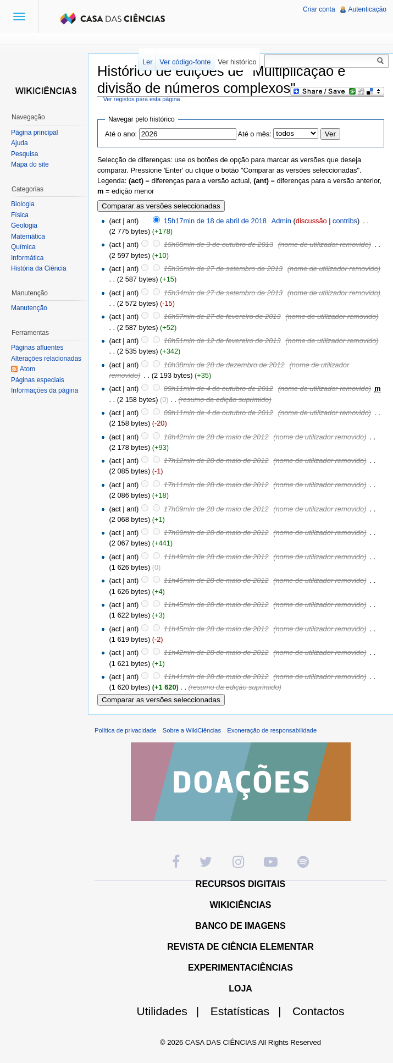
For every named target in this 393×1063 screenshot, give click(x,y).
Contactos (318, 1011)
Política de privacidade (126, 730)
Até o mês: (255, 134)
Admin (281, 221)
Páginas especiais (37, 380)
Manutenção (29, 308)
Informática (27, 258)
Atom (27, 369)
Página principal (34, 132)
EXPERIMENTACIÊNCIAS (240, 967)
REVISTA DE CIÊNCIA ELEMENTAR (240, 946)
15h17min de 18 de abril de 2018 (215, 221)
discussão (311, 221)
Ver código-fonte (185, 62)
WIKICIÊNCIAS (241, 904)
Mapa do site (30, 164)
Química (23, 247)
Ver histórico (237, 62)
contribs (345, 221)
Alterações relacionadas (46, 358)
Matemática (28, 236)
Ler (147, 62)
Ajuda (19, 143)
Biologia (23, 204)
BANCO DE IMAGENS (240, 925)
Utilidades (172, 1011)
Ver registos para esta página (141, 99)
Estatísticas (250, 1011)
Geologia (24, 225)
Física (20, 215)
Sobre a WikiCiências (192, 730)
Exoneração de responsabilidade (272, 730)
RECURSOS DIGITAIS (240, 884)
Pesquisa (24, 154)
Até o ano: (121, 134)
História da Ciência (39, 268)
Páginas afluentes (37, 347)
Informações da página (44, 390)
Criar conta (319, 9)
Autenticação (367, 9)
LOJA (240, 988)
